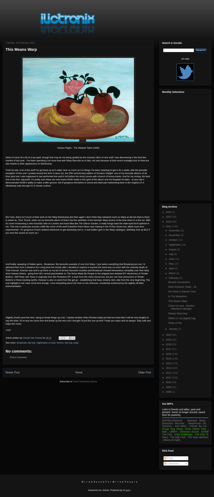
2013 (169, 368)
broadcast (22, 342)
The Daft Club (177, 437)
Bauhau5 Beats (196, 420)
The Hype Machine (198, 437)
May (171, 263)
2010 (169, 382)
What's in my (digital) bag (182, 318)
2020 (169, 334)
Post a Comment (18, 357)
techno (60, 342)
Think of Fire (175, 323)
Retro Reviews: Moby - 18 (182, 286)
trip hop (68, 342)
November (175, 235)
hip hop (31, 342)
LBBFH (173, 431)
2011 (169, 377)
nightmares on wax (46, 342)
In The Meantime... (178, 296)
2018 (169, 344)
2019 (169, 339)
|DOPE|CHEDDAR (172, 420)
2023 (169, 216)
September (175, 244)
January (173, 329)
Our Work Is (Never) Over (182, 291)
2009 (169, 387)
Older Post (144, 372)
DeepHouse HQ (197, 423)
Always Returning (177, 313)
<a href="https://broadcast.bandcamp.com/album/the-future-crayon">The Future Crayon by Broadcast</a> (78, 301)
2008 (169, 391)
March (172, 273)
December (175, 230)
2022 (169, 221)
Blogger (126, 490)
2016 (169, 354)
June (172, 259)
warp (76, 342)
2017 (169, 349)
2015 (169, 358)
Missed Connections (179, 282)
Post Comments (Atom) (85, 381)
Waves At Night (172, 440)
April (171, 268)
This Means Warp (177, 301)
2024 (169, 212)
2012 (169, 372)
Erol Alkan (181, 426)
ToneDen (167, 426)
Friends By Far (198, 426)
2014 (169, 363)
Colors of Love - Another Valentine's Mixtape (181, 307)
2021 (169, 226)
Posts (168, 458)
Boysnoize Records (173, 423)
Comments (171, 463)
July (171, 254)
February (174, 278)
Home (79, 372)
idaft (164, 431)
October (173, 240)
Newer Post (13, 372)
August (173, 249)
